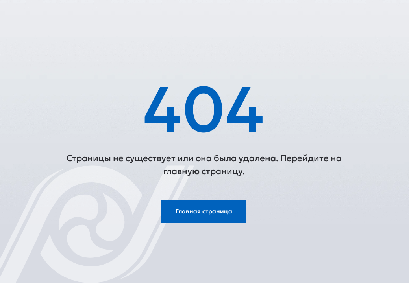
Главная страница (204, 211)
